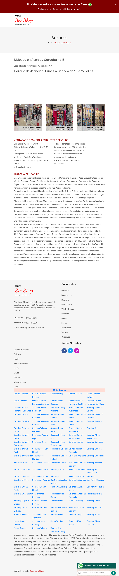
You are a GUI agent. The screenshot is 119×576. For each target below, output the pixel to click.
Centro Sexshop (21, 394)
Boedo (64, 318)
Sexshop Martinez (94, 507)
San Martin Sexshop (95, 480)
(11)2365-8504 (30, 318)
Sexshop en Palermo (41, 480)
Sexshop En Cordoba (95, 456)
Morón (16, 359)
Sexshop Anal (92, 428)
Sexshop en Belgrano (59, 449)
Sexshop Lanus (57, 501)
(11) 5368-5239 (30, 323)
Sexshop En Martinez (78, 469)
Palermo (65, 291)
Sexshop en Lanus (58, 463)
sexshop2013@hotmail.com (32, 327)
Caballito (65, 314)
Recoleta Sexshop (95, 494)
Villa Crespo (66, 328)
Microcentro (66, 305)
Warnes (64, 332)
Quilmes (17, 354)
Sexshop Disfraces (95, 442)
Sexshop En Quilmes (77, 480)
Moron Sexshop (57, 521)
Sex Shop (55, 476)
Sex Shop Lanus (57, 469)
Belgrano (65, 300)
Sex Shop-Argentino (77, 456)
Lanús (16, 368)
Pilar (16, 387)
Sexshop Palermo (39, 528)
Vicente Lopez (20, 382)
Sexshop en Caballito (23, 456)
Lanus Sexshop (20, 401)
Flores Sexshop (57, 394)
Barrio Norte (66, 295)
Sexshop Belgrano (94, 421)
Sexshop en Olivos (76, 476)
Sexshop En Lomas (40, 469)
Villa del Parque (67, 309)
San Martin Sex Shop (95, 487)
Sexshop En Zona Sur (23, 494)
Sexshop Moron (57, 514)
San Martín (18, 377)
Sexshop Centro (21, 414)
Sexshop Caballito (21, 421)
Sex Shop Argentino (22, 476)
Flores (64, 323)
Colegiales (65, 337)
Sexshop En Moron (40, 476)
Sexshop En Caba (94, 449)
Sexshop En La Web (40, 463)
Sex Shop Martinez (22, 469)
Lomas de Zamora (21, 350)
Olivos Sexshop (75, 514)
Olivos (16, 373)
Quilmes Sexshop (76, 501)
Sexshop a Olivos (39, 442)
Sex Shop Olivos (21, 463)
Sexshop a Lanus (76, 442)
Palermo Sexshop (21, 514)
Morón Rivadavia (21, 364)
